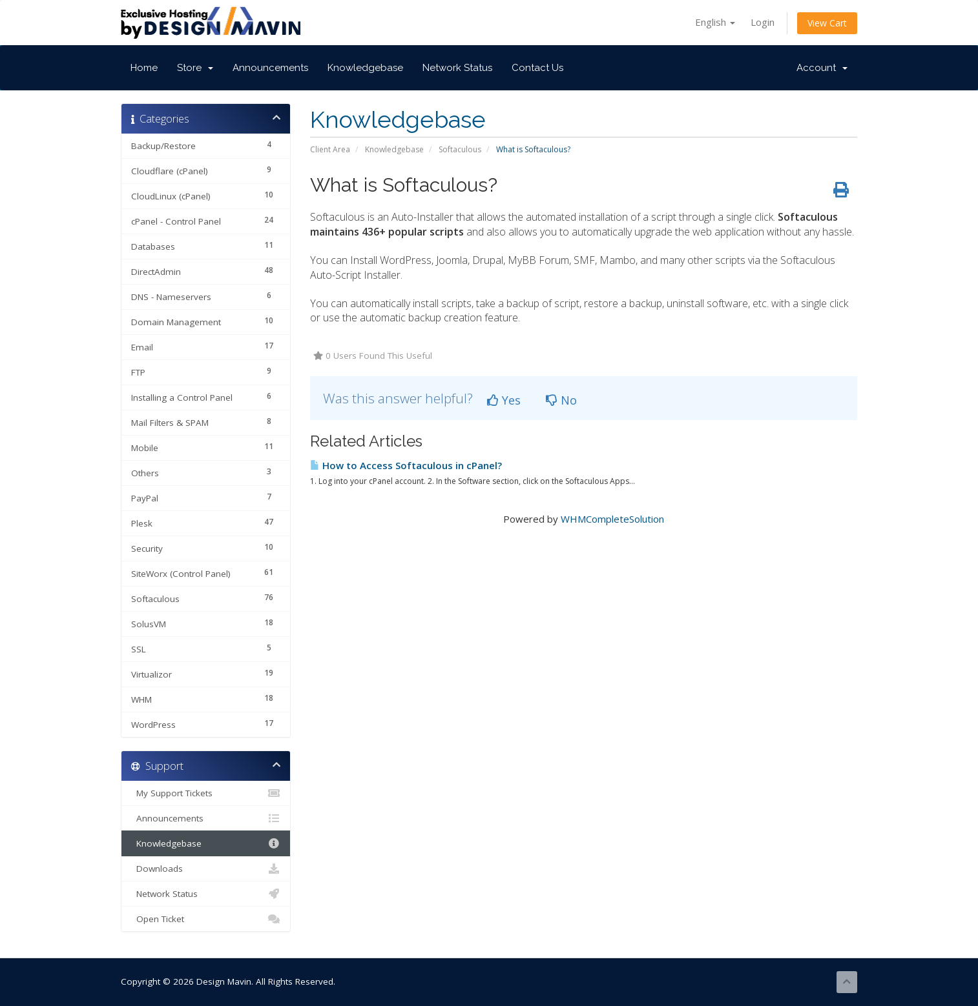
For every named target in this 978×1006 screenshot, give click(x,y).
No (561, 400)
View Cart (827, 23)
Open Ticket (205, 919)
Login (763, 21)
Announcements (270, 68)
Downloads (205, 868)
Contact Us (537, 68)
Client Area (330, 149)
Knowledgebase (365, 68)
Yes (504, 400)
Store (195, 68)
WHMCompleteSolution (612, 518)
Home (144, 68)
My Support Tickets (205, 793)
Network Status (457, 68)
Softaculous (460, 149)
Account (822, 68)
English (715, 21)
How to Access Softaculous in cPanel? (406, 465)
